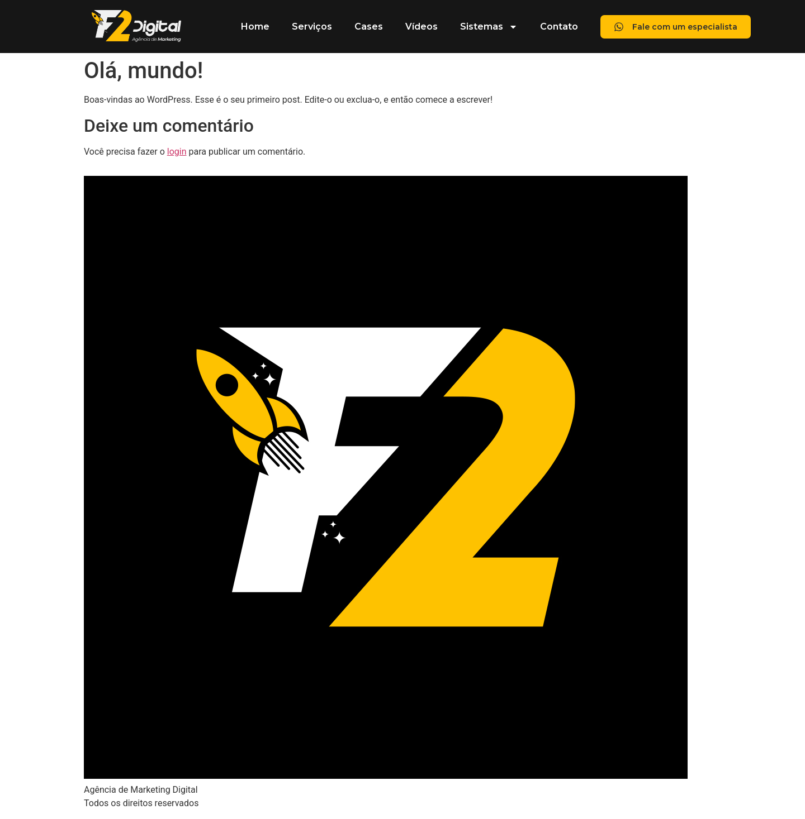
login (177, 151)
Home (255, 26)
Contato (559, 26)
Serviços (312, 26)
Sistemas (489, 27)
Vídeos (421, 26)
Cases (368, 26)
